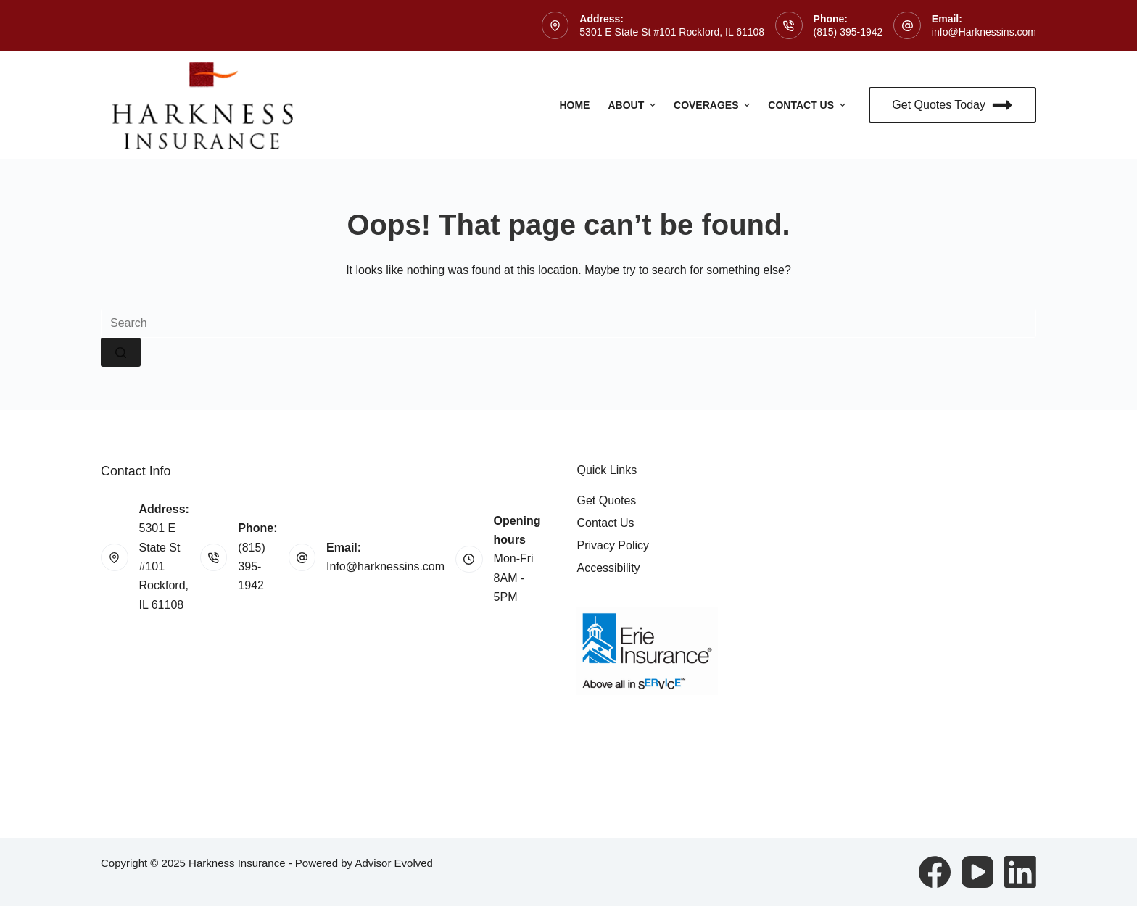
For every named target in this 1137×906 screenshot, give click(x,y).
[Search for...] (568, 323)
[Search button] (121, 352)
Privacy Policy (612, 545)
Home (574, 105)
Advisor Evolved (394, 863)
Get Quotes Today (952, 105)
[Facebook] (935, 872)
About (633, 105)
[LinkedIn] (1020, 872)
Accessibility (608, 568)
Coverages (713, 105)
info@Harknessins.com (984, 32)
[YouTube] (977, 872)
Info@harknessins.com (385, 566)
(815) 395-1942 (848, 32)
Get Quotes (606, 500)
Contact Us (808, 105)
